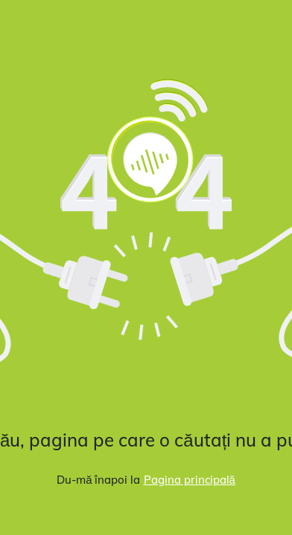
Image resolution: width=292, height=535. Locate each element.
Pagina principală (189, 480)
